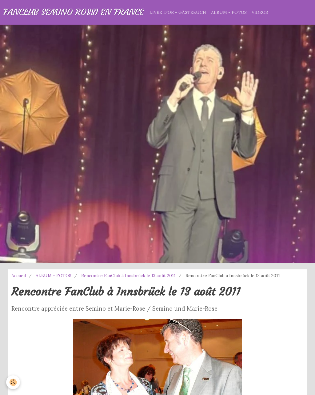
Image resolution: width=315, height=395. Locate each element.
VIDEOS (260, 12)
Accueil (18, 275)
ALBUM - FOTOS (229, 12)
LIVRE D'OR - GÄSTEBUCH (178, 12)
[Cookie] (13, 382)
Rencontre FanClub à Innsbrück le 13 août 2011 (128, 275)
